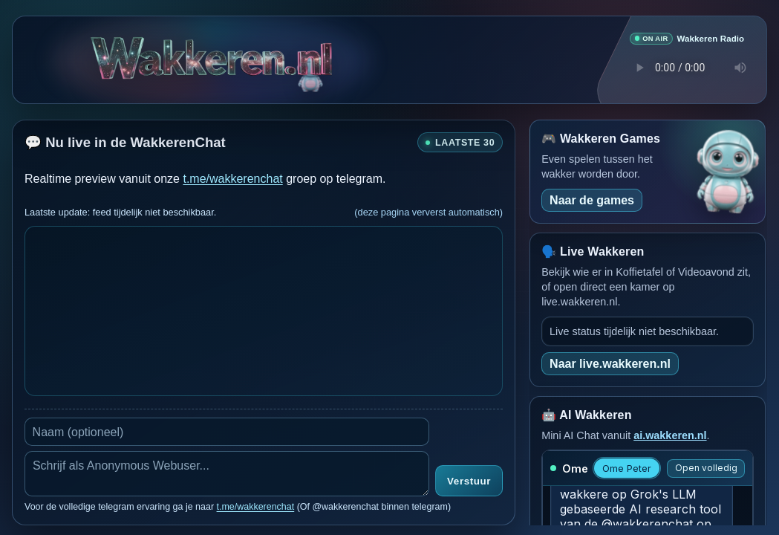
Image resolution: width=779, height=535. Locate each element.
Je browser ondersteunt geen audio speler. (687, 67)
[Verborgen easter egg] (310, 64)
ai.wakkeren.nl (669, 435)
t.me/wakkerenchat (232, 178)
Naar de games (592, 199)
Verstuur (469, 481)
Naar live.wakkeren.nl (610, 363)
